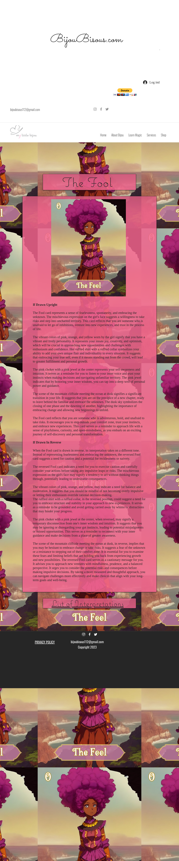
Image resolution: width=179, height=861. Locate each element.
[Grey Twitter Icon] (107, 109)
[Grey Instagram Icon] (95, 109)
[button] (159, 49)
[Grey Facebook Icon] (101, 109)
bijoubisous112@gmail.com (25, 109)
